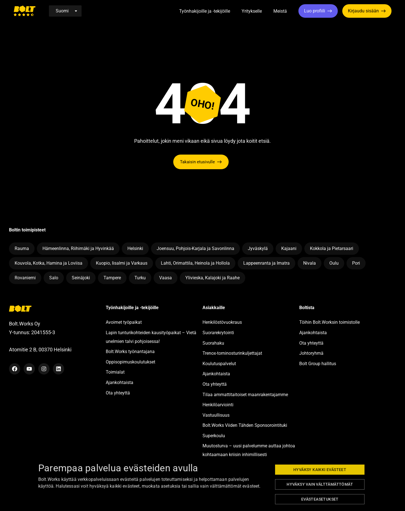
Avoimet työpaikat (124, 322)
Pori (356, 263)
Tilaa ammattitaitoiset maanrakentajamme (245, 394)
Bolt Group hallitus (317, 363)
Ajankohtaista (119, 382)
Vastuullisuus (216, 415)
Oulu (334, 263)
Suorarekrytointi (218, 332)
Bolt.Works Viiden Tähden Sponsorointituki (245, 425)
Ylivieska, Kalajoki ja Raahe (212, 277)
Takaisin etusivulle (197, 161)
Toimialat (115, 372)
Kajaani (288, 248)
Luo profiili (314, 11)
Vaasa (165, 277)
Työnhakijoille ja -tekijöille (204, 11)
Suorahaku (213, 343)
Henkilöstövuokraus (222, 322)
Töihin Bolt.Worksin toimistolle (329, 322)
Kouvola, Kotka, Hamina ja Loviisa (48, 263)
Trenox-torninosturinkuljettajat (232, 353)
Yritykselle (252, 11)
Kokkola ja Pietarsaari (331, 248)
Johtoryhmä (311, 353)
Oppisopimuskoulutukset (130, 362)
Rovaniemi (25, 277)
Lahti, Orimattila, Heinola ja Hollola (195, 263)
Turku (140, 277)
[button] (236, 11)
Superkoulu (213, 435)
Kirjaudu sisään (363, 11)
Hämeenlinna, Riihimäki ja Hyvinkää (78, 248)
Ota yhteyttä (118, 393)
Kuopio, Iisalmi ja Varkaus (121, 263)
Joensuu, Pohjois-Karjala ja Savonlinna (195, 248)
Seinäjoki (81, 277)
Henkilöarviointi (217, 404)
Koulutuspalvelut (219, 363)
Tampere (112, 277)
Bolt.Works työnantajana (130, 351)
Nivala (309, 263)
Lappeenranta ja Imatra (266, 263)
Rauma (22, 248)
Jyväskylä (258, 248)
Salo (53, 277)
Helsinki (135, 248)
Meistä (280, 11)
